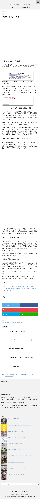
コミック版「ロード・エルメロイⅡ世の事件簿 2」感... (20, 455)
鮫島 (21, 322)
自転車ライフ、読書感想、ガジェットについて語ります (20, 494)
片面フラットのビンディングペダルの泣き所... (18, 468)
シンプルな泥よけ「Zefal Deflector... (16, 462)
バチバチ (4, 322)
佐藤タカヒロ (9, 322)
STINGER (33, 496)
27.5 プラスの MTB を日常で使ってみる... (17, 449)
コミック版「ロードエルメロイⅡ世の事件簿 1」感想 (20, 340)
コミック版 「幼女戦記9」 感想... (15, 431)
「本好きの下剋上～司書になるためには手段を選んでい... (20, 474)
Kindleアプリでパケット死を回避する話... (17, 437)
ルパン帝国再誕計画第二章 (15, 366)
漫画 (4, 320)
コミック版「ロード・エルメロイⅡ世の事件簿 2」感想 (21, 357)
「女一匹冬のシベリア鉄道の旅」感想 (17, 331)
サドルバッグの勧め (9, 376)
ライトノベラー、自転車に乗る (20, 7)
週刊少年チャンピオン (16, 322)
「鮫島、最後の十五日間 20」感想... (16, 443)
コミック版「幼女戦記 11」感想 (16, 348)
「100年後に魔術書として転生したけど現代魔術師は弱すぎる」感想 (19, 374)
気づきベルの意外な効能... (14, 418)
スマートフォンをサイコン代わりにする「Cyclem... (19, 425)
